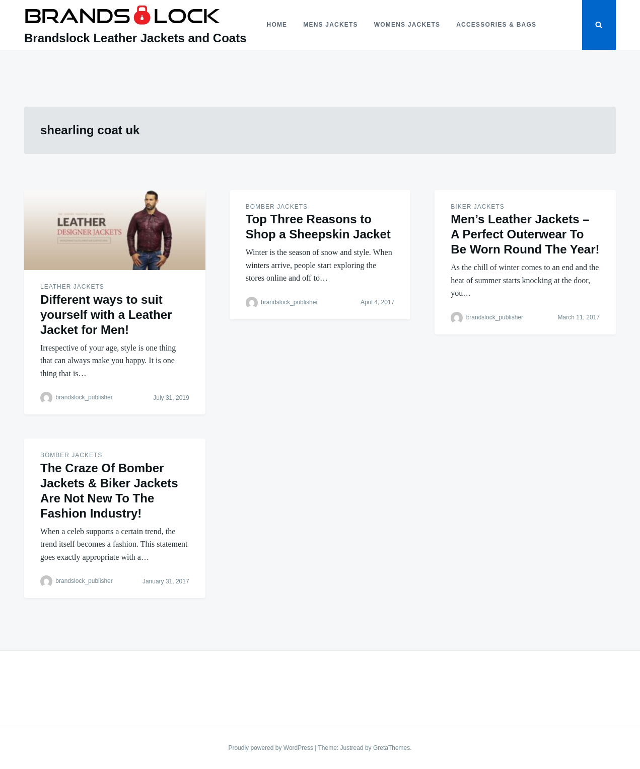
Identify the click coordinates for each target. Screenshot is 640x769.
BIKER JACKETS (477, 206)
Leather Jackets (72, 286)
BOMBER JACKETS (277, 206)
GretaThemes (391, 747)
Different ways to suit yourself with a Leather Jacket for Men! (106, 314)
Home (277, 24)
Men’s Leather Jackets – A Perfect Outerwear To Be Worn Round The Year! (525, 234)
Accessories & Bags (496, 24)
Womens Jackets (407, 24)
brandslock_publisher (83, 397)
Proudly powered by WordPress (271, 747)
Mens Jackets (330, 24)
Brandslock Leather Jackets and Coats (135, 38)
